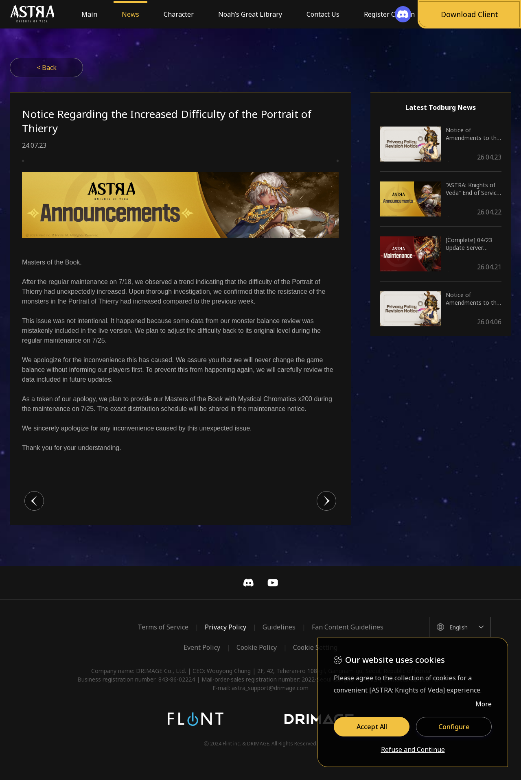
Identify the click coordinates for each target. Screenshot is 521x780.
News (130, 14)
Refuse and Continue (413, 750)
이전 (34, 501)
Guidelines (279, 627)
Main (89, 14)
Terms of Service (163, 627)
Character (179, 14)
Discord (248, 582)
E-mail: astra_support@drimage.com (260, 688)
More (483, 703)
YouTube (272, 582)
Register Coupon (389, 14)
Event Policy (202, 647)
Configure (454, 726)
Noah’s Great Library (250, 14)
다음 (326, 501)
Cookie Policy (256, 647)
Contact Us (322, 14)
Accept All (372, 726)
